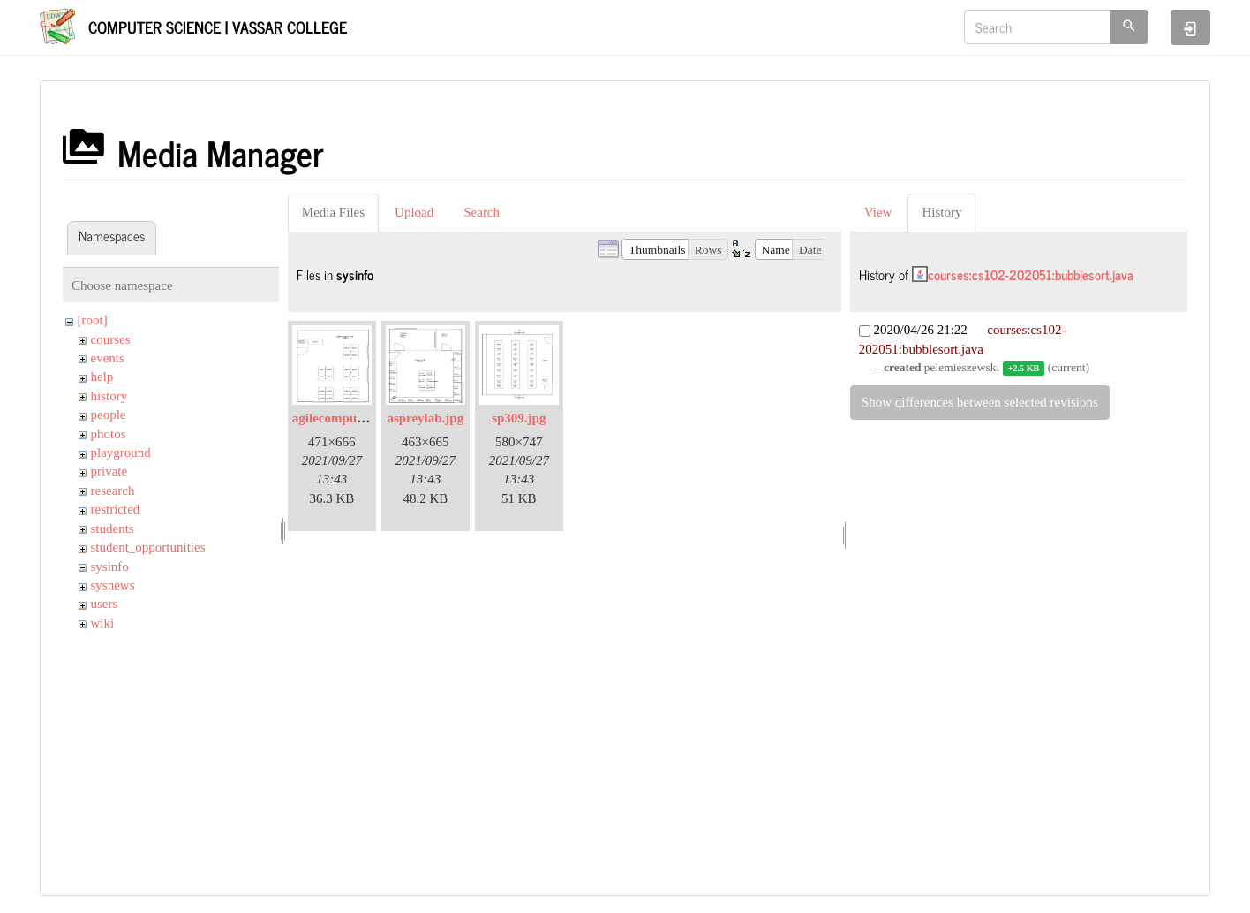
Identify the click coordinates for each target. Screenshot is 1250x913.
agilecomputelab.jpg (349, 418)
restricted (115, 509)
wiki (103, 623)
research (113, 490)
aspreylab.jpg (425, 418)
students (112, 528)
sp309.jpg (519, 418)
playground (121, 452)
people (108, 414)
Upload (414, 212)
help (102, 376)
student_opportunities (148, 547)
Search (481, 212)
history (109, 396)
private (109, 471)
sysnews (113, 585)
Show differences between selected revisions (980, 402)
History (941, 212)
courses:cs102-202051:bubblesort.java (1030, 274)
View (878, 212)
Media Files (333, 212)
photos (108, 434)
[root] (93, 320)
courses (111, 339)
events (107, 358)
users (104, 604)
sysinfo (110, 566)
